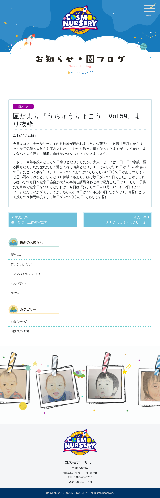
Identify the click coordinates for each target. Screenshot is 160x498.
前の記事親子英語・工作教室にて (29, 219)
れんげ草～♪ (18, 283)
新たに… (16, 254)
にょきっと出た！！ (23, 264)
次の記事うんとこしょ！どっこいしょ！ (126, 219)
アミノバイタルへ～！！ (26, 274)
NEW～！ (16, 293)
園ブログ (23, 106)
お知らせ (16, 321)
